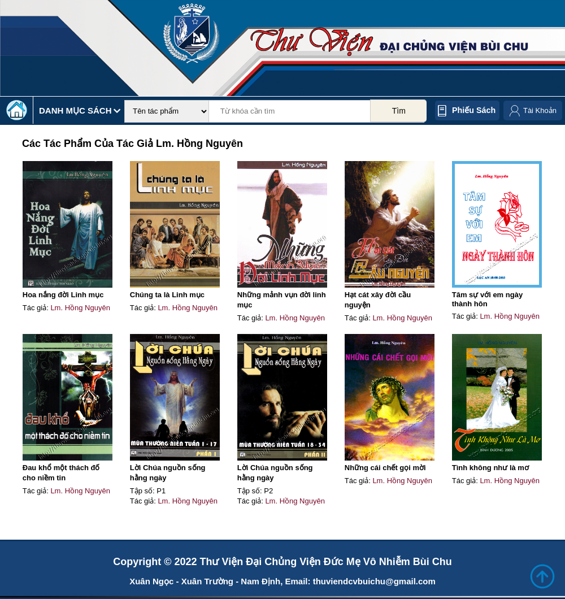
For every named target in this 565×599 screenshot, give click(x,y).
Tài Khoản (540, 110)
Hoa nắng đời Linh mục (63, 294)
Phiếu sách (474, 110)
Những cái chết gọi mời (385, 467)
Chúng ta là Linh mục (167, 294)
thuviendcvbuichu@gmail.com (374, 581)
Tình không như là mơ (490, 467)
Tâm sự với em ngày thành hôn (487, 299)
